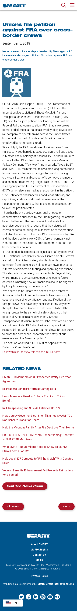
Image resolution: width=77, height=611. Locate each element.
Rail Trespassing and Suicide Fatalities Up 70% (31, 408)
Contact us (39, 554)
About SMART (39, 544)
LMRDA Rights (39, 549)
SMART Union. (31, 568)
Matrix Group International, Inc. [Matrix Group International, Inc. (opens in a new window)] (56, 583)
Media (39, 559)
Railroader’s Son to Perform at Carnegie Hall (29, 388)
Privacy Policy (39, 575)
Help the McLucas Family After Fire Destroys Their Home (38, 427)
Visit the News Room (25, 486)
